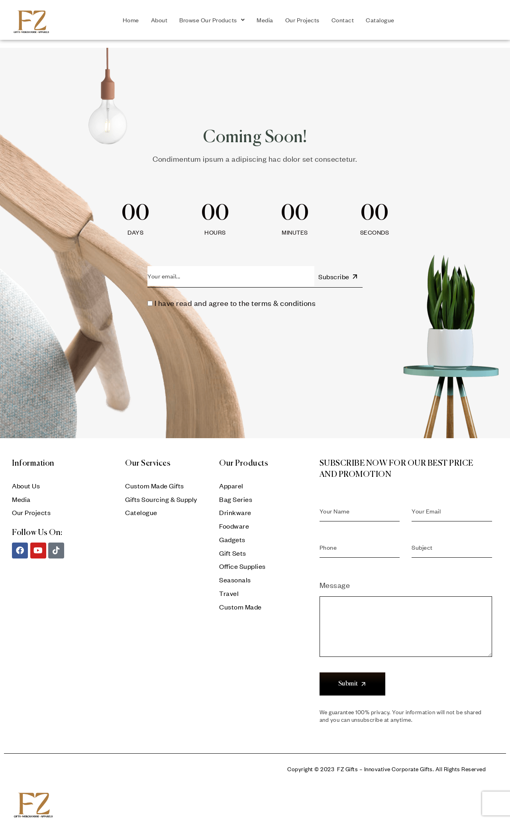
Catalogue (380, 20)
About (159, 20)
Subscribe (338, 276)
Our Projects (302, 20)
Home (131, 20)
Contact (343, 20)
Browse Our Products (212, 20)
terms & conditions (283, 303)
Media (265, 20)
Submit (352, 684)
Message (406, 592)
